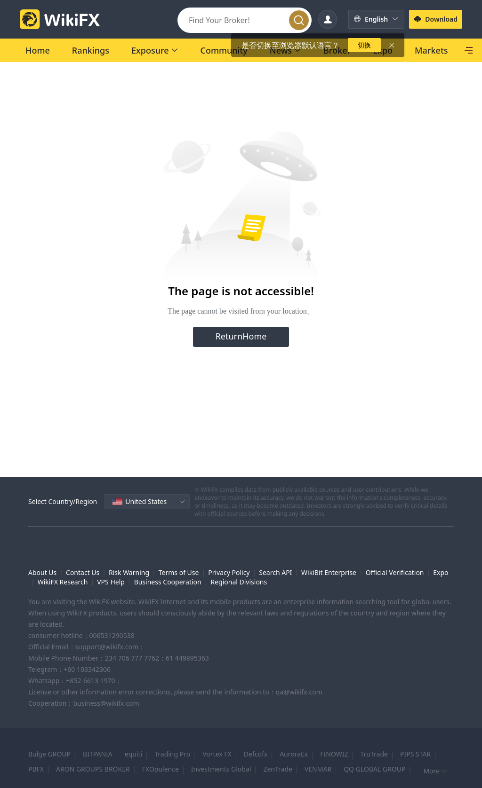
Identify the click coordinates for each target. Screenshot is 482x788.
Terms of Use (179, 572)
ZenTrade (277, 768)
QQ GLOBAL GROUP (374, 768)
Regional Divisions (238, 581)
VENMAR (318, 768)
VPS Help (111, 581)
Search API (275, 572)
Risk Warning (129, 572)
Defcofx (255, 753)
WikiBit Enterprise (328, 572)
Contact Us (82, 572)
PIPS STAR (415, 753)
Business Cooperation (167, 581)
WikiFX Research (63, 581)
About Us (42, 572)
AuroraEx (294, 753)
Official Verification (395, 572)
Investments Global (221, 768)
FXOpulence (160, 768)
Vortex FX (217, 753)
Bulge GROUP (49, 753)
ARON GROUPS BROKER (93, 768)
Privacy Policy (228, 572)
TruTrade (373, 753)
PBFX (36, 768)
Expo (440, 572)
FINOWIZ (334, 753)
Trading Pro (172, 753)
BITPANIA (97, 753)
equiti (133, 753)
